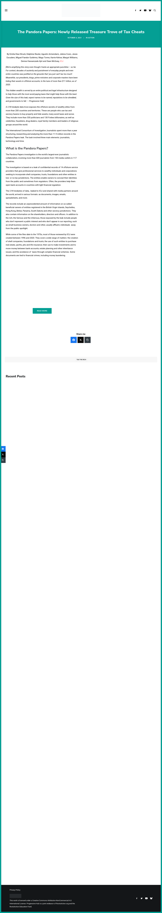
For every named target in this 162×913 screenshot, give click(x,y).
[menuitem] (136, 10)
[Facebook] (74, 340)
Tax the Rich (81, 360)
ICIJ (61, 61)
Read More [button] (42, 311)
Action (91, 38)
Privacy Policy (15, 890)
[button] (136, 10)
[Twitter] (81, 340)
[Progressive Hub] (81, 10)
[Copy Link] (87, 340)
